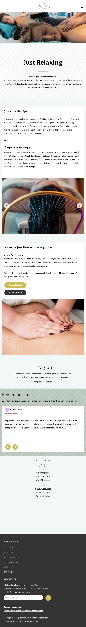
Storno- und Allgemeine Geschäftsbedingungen (23, 611)
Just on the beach (12, 557)
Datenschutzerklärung (13, 607)
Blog (6, 567)
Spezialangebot (11, 562)
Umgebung (9, 552)
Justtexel (22, 618)
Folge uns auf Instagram (44, 382)
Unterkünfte (10, 547)
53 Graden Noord (31, 621)
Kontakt (8, 572)
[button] (6, 205)
